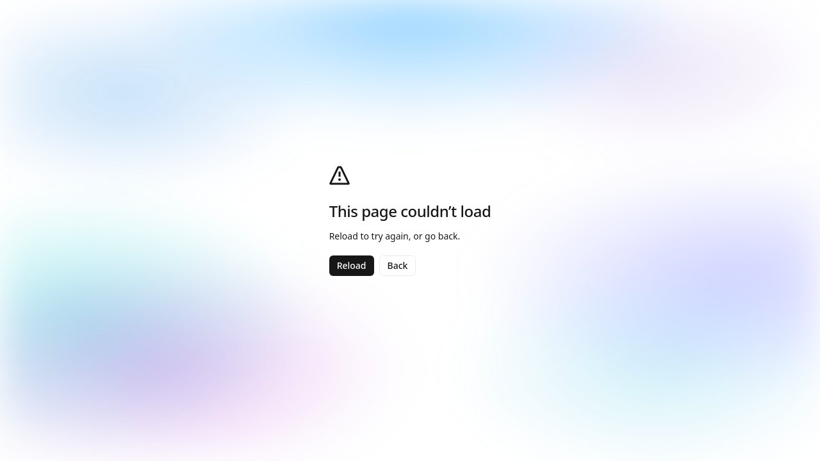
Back (398, 265)
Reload (351, 265)
